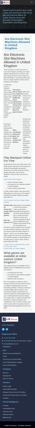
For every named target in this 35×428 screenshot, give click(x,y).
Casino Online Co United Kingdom (14, 248)
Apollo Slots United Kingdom (13, 179)
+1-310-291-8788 (9, 338)
